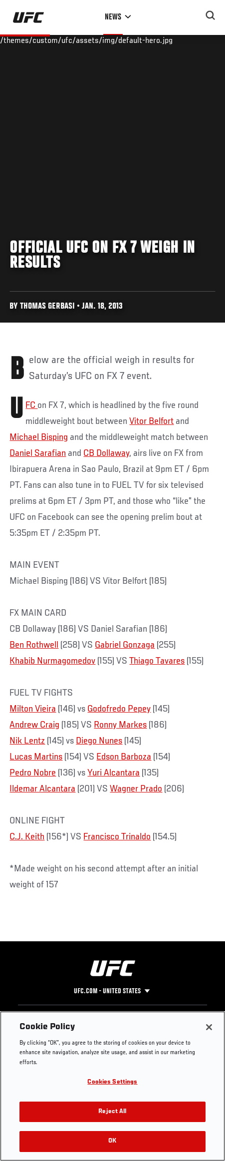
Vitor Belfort (151, 421)
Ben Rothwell (33, 645)
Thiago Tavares (157, 661)
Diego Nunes (99, 741)
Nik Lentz (27, 741)
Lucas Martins (35, 757)
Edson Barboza (123, 757)
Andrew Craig (34, 725)
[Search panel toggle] (210, 15)
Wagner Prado (136, 789)
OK (112, 1141)
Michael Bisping (38, 437)
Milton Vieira (32, 709)
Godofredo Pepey (119, 709)
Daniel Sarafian (37, 453)
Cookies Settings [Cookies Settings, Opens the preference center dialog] (112, 1082)
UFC (31, 405)
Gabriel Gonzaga (125, 645)
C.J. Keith (26, 837)
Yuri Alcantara (113, 773)
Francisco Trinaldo (117, 837)
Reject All (112, 1112)
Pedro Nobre (32, 773)
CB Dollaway (106, 453)
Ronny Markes (120, 725)
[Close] (209, 1027)
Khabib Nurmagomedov (52, 661)
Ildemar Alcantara (42, 789)
